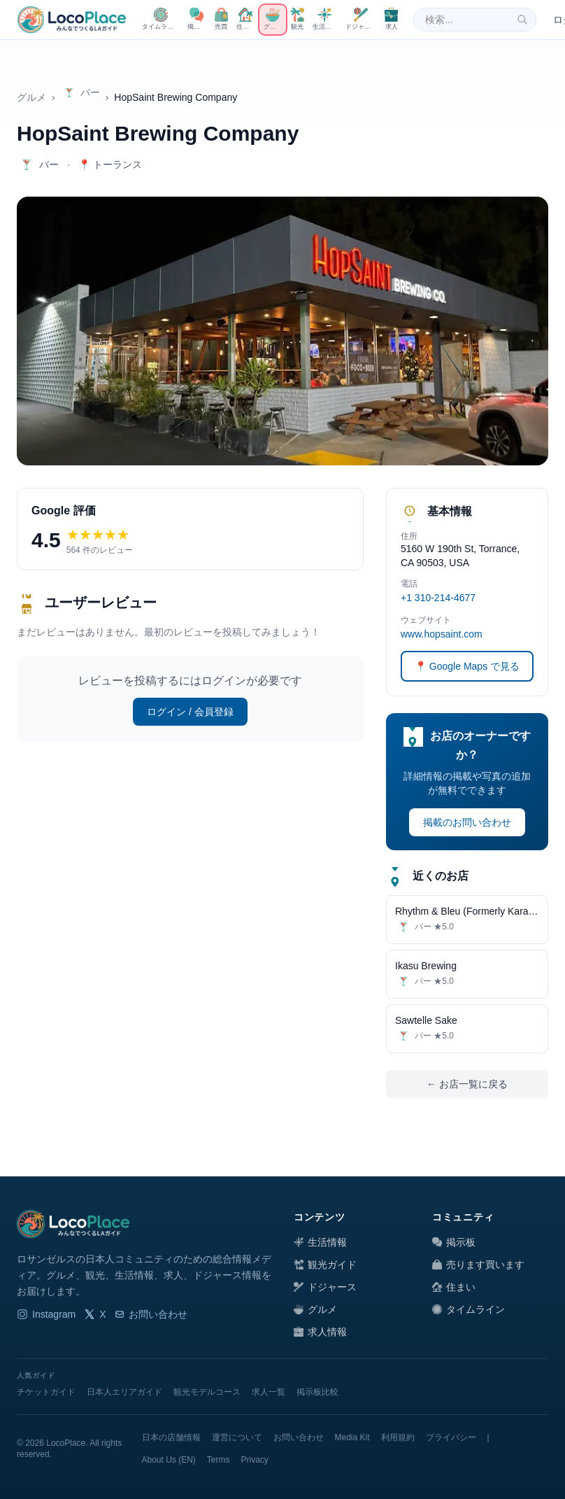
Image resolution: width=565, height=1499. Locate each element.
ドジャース (325, 1287)
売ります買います (478, 1264)
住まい (453, 1287)
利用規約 (398, 1437)
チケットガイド (46, 1392)
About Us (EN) (169, 1460)
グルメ (31, 97)
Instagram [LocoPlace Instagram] (46, 1314)
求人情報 (320, 1331)
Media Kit (352, 1437)
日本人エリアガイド (124, 1392)
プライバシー (451, 1437)
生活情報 (320, 1242)
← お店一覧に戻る (467, 1084)
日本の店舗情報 (171, 1437)
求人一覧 (268, 1392)
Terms (218, 1460)
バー (80, 92)
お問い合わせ (151, 1314)
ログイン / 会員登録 (190, 711)
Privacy (255, 1460)
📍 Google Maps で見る (467, 666)
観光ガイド (325, 1264)
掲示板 (453, 1242)
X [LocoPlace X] (95, 1314)
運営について (237, 1437)
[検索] (522, 19)
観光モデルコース (207, 1392)
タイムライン (468, 1309)
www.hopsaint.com (441, 634)
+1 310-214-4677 (438, 597)
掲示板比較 (317, 1392)
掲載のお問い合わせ (467, 822)
